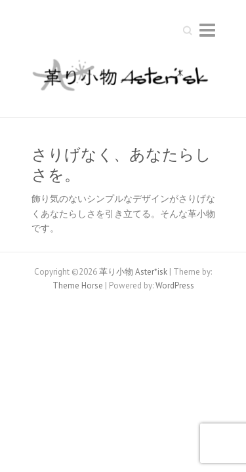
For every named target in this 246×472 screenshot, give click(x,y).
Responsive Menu (207, 30)
